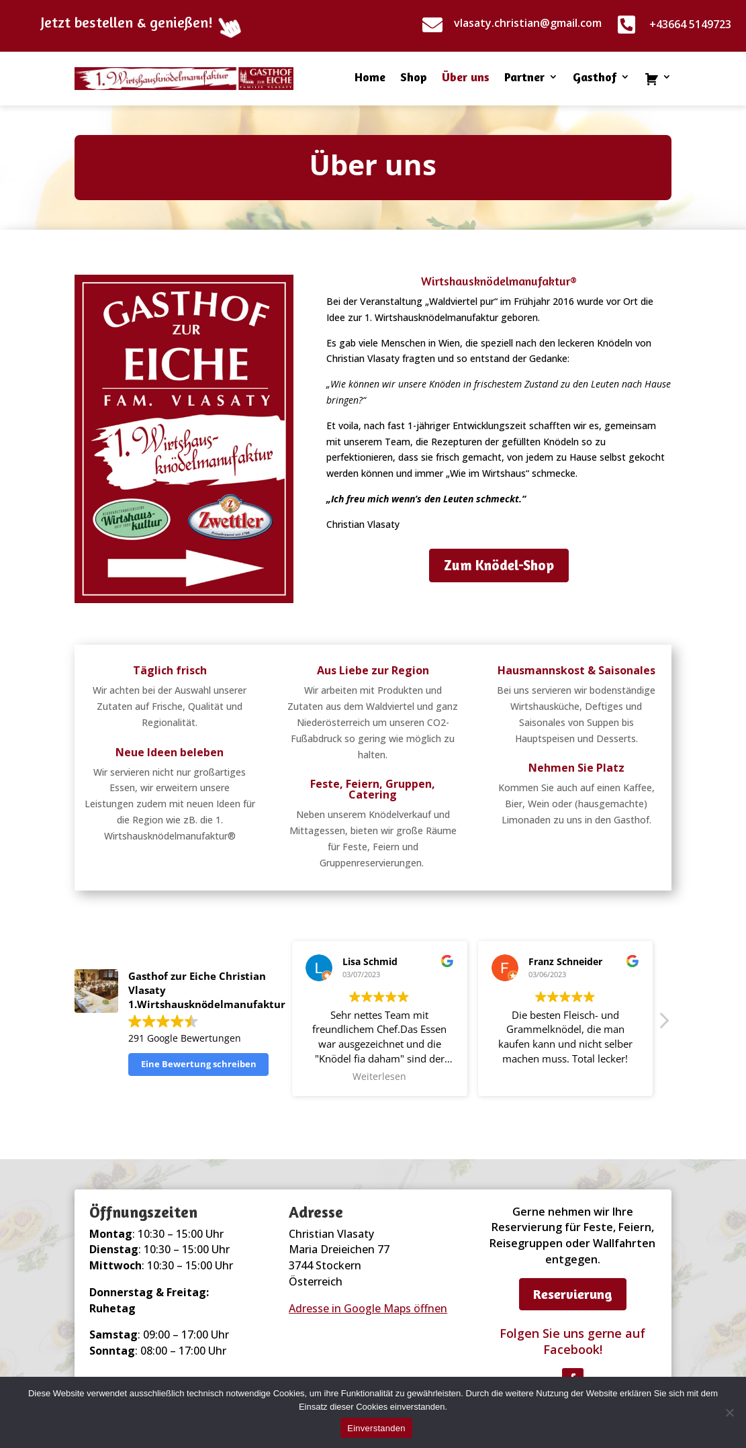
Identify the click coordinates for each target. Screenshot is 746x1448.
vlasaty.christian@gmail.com (528, 22)
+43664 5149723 (690, 24)
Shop (413, 78)
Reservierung (572, 1293)
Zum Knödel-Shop (499, 565)
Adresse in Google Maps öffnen (368, 1308)
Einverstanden (376, 1428)
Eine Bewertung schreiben (199, 1064)
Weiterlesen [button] (379, 1077)
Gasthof (594, 78)
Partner (524, 78)
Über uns (465, 78)
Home (370, 78)
